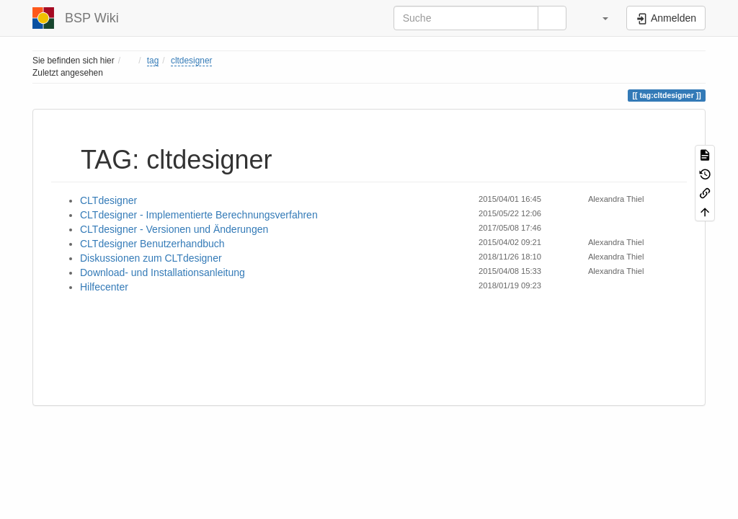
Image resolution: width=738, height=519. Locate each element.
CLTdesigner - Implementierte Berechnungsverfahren (199, 215)
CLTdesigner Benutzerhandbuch (152, 243)
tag (153, 61)
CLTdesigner (108, 200)
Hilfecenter (104, 287)
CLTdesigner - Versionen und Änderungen (174, 229)
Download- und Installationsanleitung (162, 272)
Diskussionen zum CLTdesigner (151, 258)
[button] (598, 18)
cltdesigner (192, 61)
